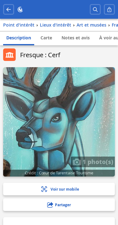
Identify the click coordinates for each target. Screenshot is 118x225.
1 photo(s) (92, 161)
